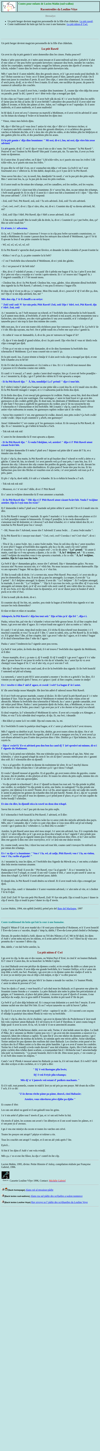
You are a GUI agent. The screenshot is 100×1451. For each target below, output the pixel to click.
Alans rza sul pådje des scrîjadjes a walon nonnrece (56, 1196)
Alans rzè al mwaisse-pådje (39, 1190)
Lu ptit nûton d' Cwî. (77, 24)
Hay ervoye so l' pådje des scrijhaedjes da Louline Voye (59, 1202)
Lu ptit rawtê (86, 21)
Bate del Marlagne (66, 908)
